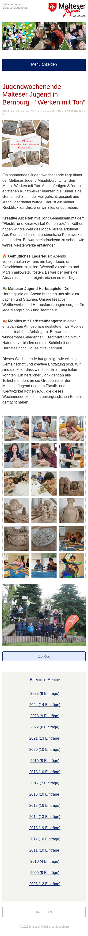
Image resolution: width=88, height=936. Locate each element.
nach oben (44, 912)
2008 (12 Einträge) (45, 884)
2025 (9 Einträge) (44, 694)
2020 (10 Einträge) (45, 750)
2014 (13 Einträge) (45, 817)
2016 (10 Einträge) (45, 794)
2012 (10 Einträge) (45, 839)
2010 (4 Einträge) (44, 861)
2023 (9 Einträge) (44, 716)
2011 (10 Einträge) (45, 850)
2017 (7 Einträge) (44, 783)
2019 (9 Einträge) (44, 761)
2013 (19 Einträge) (45, 828)
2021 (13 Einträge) (45, 738)
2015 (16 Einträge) (45, 805)
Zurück (44, 656)
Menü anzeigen (44, 64)
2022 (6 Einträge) (44, 727)
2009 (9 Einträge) (44, 873)
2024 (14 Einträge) (45, 705)
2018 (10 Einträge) (45, 772)
